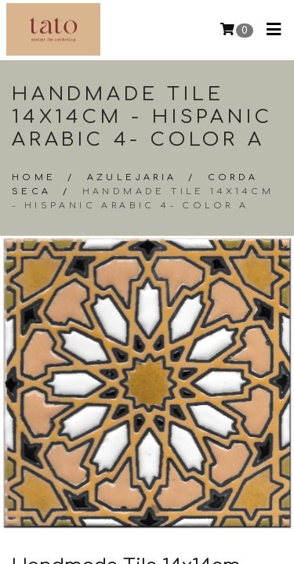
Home (34, 177)
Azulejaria (132, 177)
